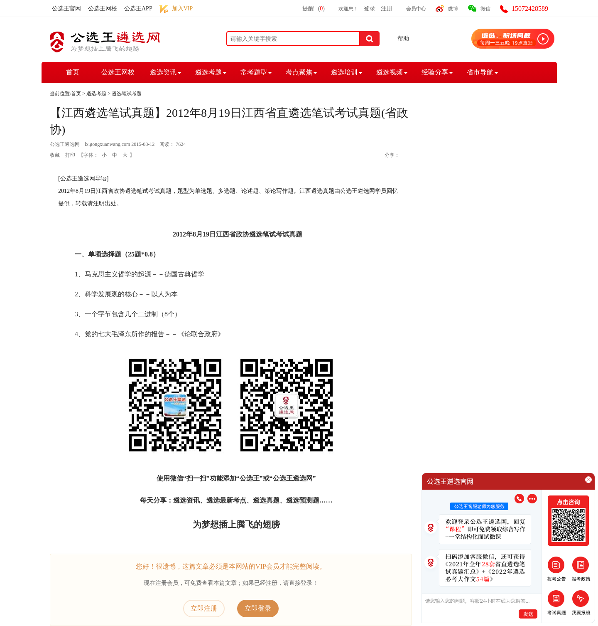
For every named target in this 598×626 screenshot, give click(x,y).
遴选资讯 (163, 72)
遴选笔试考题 (127, 93)
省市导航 (480, 72)
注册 (386, 8)
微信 (485, 9)
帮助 (403, 38)
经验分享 (435, 72)
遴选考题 (208, 72)
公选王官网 (66, 8)
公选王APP (138, 8)
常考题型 (253, 72)
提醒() (313, 8)
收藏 (55, 155)
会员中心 (416, 9)
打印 (70, 155)
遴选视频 (389, 72)
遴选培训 (344, 72)
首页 (72, 72)
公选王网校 (102, 8)
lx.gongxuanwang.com (107, 144)
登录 (369, 8)
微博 (453, 9)
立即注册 (204, 608)
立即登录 (258, 608)
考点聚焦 (299, 72)
